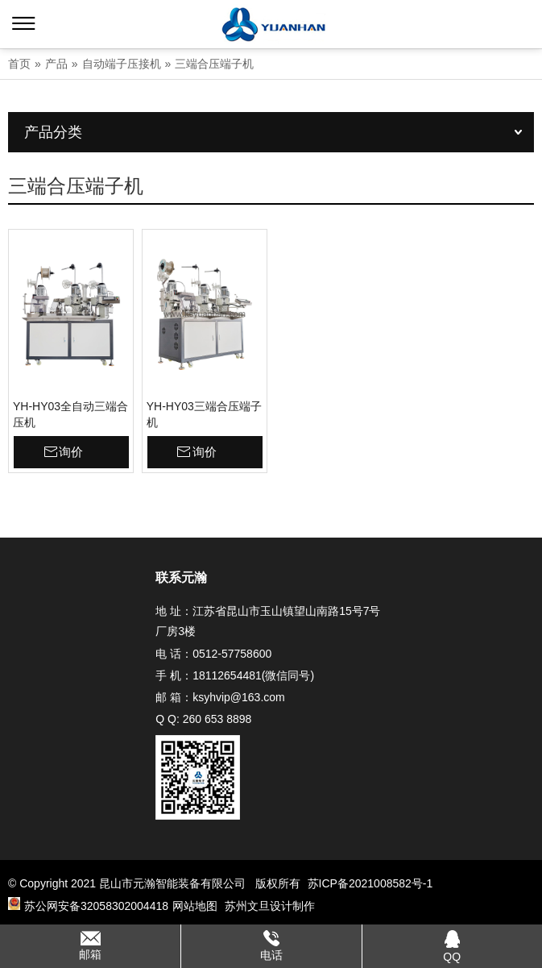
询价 (71, 452)
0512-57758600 (231, 653)
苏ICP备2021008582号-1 (370, 883)
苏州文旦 (247, 905)
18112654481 (227, 675)
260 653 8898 (217, 718)
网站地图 (194, 905)
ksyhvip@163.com (238, 697)
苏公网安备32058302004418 (88, 905)
